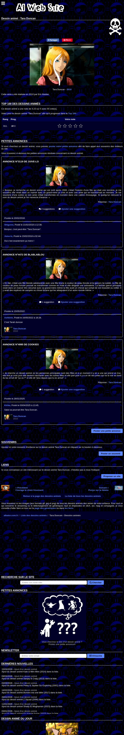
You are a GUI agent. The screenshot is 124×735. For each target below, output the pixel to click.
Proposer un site (111, 476)
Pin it (67, 40)
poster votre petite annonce (63, 146)
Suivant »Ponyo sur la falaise (98, 489)
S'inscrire (95, 656)
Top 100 (72, 113)
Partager (52, 40)
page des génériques (45, 508)
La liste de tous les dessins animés (83, 496)
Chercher (96, 582)
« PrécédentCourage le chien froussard (29, 489)
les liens (69, 508)
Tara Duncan (114, 202)
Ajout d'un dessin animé (25, 669)
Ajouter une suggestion (72, 209)
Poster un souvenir (110, 453)
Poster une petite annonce (106, 431)
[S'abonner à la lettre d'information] (53, 656)
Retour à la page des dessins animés (42, 496)
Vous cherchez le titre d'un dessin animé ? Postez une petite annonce (62, 618)
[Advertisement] (62, 550)
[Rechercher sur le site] (53, 583)
